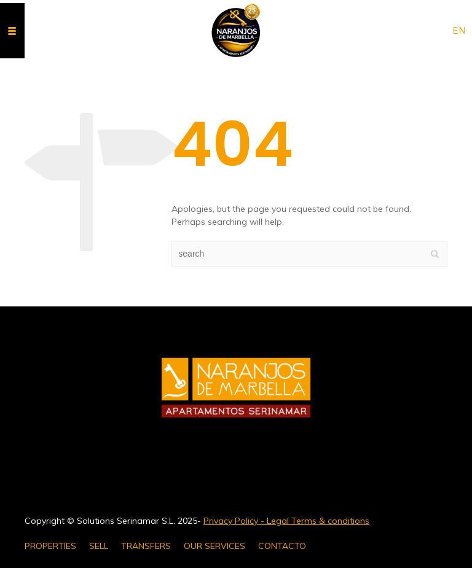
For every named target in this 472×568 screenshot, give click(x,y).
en (459, 30)
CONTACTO (282, 545)
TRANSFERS (146, 545)
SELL (98, 545)
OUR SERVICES (214, 545)
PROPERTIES (50, 545)
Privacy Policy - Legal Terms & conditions (286, 520)
